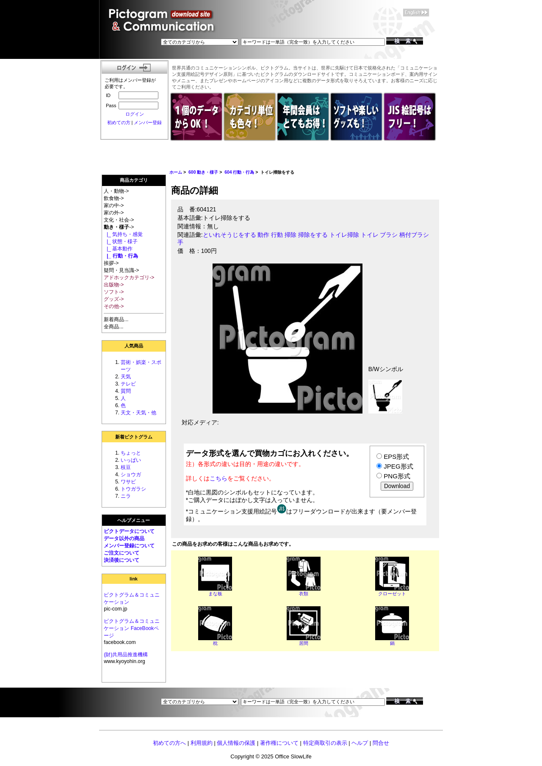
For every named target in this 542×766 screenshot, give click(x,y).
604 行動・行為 (239, 172)
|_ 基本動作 (118, 249)
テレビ (128, 384)
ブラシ (389, 235)
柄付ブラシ (414, 235)
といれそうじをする (229, 235)
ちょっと (131, 453)
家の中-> (114, 205)
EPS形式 (396, 456)
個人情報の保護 (236, 743)
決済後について (121, 560)
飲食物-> (114, 198)
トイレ (370, 235)
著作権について (279, 743)
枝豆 (126, 467)
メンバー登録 (148, 122)
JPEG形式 (398, 466)
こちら (218, 478)
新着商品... (116, 319)
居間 (303, 643)
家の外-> (114, 213)
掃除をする (313, 235)
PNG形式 (397, 476)
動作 (263, 235)
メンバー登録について (129, 546)
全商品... (113, 327)
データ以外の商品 (124, 538)
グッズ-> (114, 299)
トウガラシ (133, 489)
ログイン (134, 114)
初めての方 (118, 122)
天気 (126, 377)
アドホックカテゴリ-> (129, 277)
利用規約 (202, 743)
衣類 (303, 593)
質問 (126, 391)
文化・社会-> (119, 220)
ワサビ (128, 482)
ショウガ (131, 474)
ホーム (175, 172)
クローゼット (392, 593)
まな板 (215, 593)
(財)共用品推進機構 (126, 655)
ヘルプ (359, 743)
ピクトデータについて (129, 531)
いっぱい (131, 460)
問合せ (381, 743)
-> (119, 227)
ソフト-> (114, 292)
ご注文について (121, 553)
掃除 (290, 235)
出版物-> (114, 285)
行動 (277, 235)
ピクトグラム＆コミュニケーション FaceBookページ (132, 628)
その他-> (114, 306)
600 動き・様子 (203, 172)
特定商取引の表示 (325, 743)
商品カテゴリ (134, 180)
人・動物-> (116, 191)
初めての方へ (169, 743)
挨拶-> (111, 263)
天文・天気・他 (138, 413)
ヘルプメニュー (133, 520)
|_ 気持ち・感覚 (123, 234)
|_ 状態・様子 (121, 241)
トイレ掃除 (344, 235)
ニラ (126, 496)
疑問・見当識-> (121, 270)
